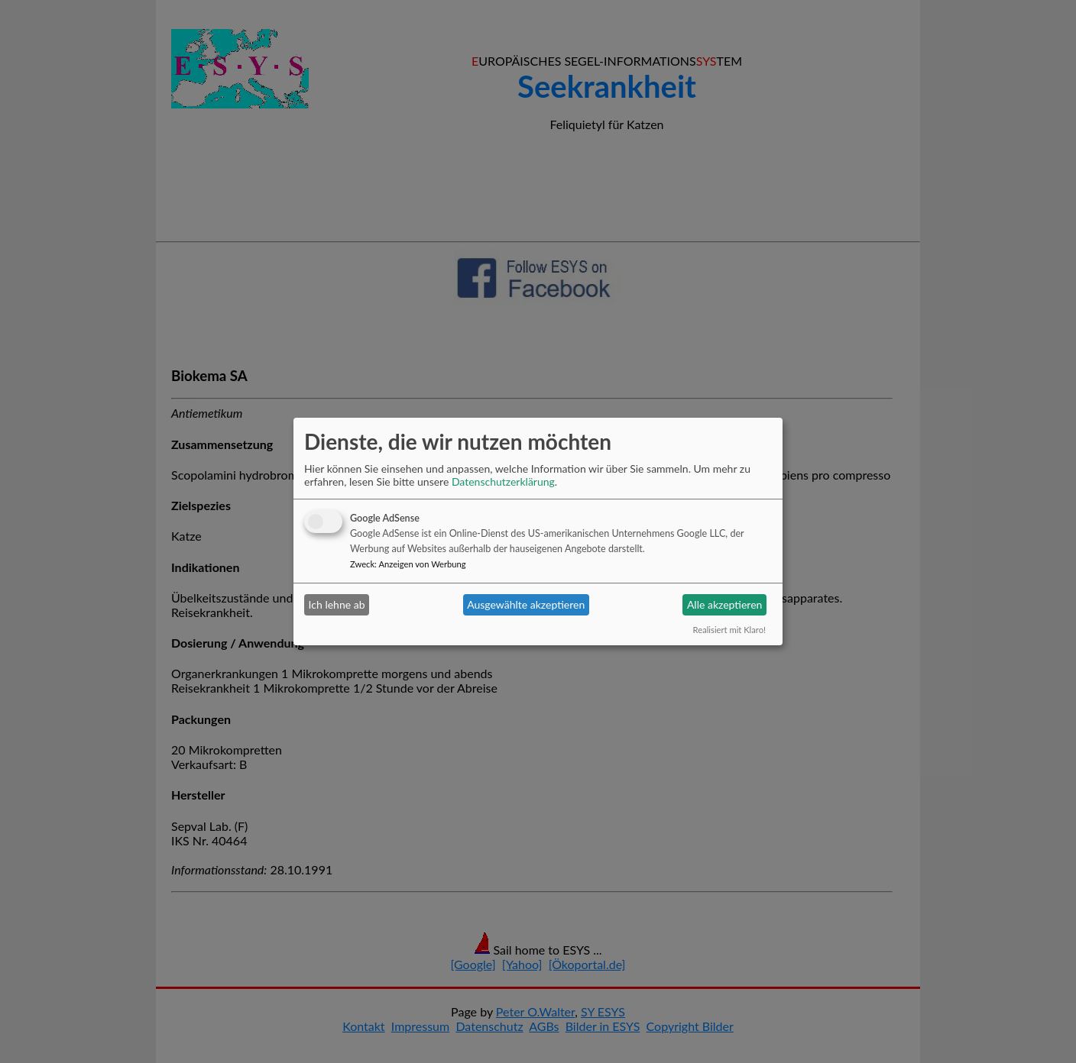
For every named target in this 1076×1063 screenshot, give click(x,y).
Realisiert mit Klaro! (729, 630)
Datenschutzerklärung (503, 481)
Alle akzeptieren (724, 604)
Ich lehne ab (337, 604)
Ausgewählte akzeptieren (526, 604)
